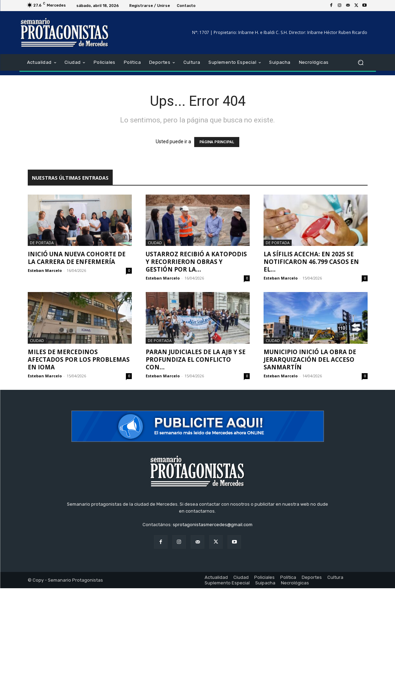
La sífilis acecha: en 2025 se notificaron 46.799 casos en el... (311, 261)
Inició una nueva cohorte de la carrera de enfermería (77, 258)
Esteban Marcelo (45, 270)
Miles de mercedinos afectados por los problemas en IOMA (79, 359)
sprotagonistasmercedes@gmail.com (212, 524)
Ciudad (155, 242)
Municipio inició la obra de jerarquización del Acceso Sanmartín (310, 359)
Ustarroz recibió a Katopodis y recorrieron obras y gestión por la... (196, 261)
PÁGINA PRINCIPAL (216, 142)
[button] (361, 62)
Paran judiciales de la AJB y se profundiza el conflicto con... (196, 359)
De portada (42, 242)
